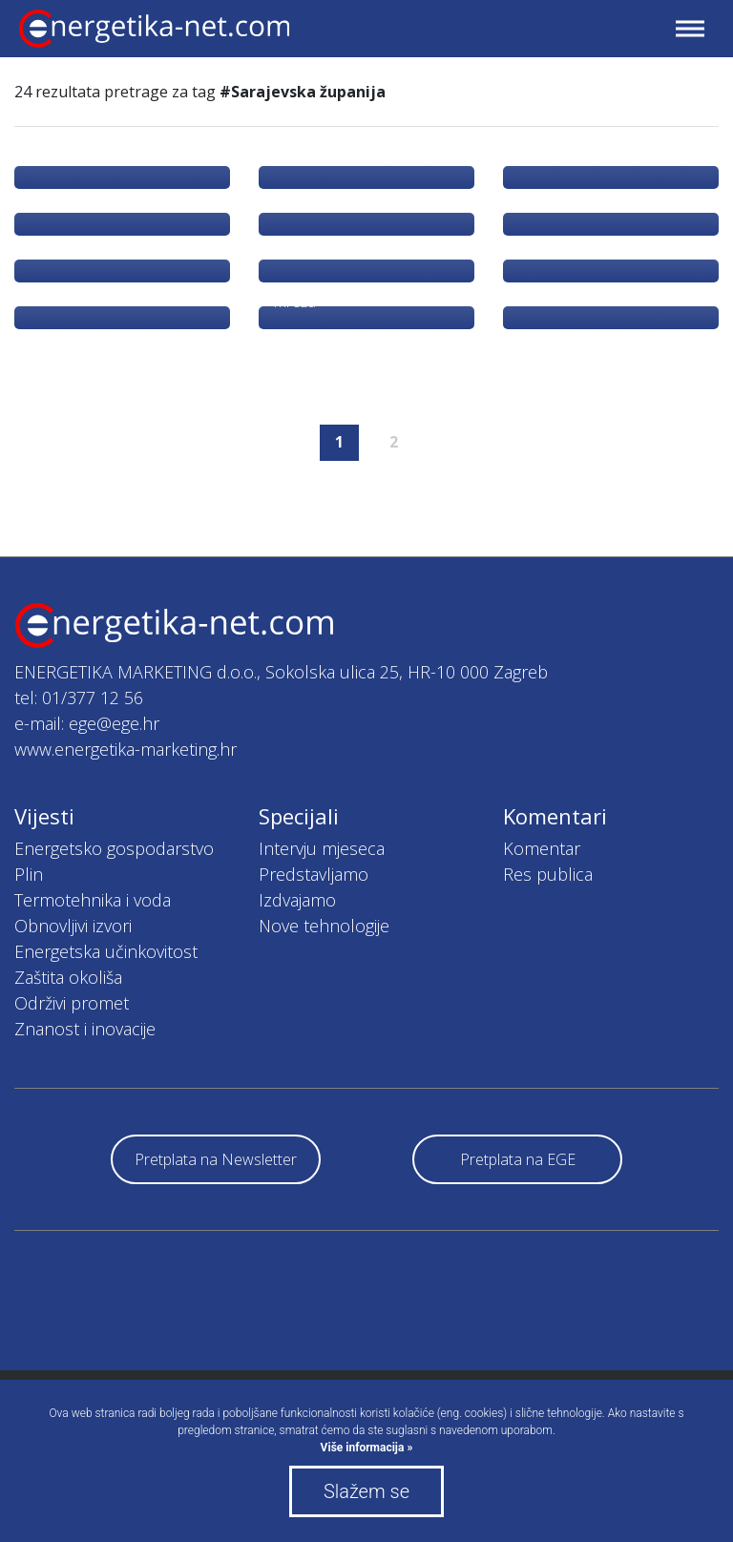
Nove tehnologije (324, 925)
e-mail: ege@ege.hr (86, 723)
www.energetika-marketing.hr (125, 749)
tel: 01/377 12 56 (78, 697)
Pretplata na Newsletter (216, 1159)
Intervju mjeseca (322, 848)
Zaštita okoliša (68, 977)
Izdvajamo (297, 899)
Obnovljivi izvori (73, 925)
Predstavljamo (313, 874)
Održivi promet (71, 1002)
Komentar (541, 848)
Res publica (548, 874)
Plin (28, 874)
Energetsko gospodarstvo (114, 848)
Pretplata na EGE (518, 1159)
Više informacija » (367, 1447)
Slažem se (366, 1491)
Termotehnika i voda (92, 899)
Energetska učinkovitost (106, 951)
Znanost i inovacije (85, 1028)
